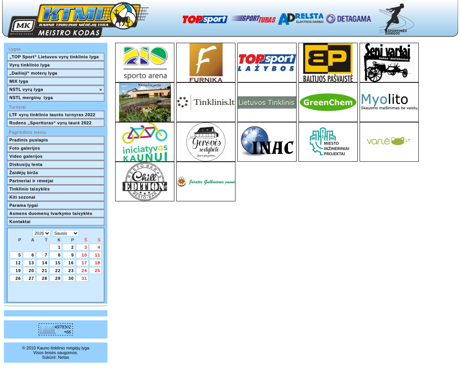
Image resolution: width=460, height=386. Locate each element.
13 (31, 262)
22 (58, 270)
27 (31, 278)
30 (71, 278)
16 (71, 262)
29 (58, 278)
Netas (63, 357)
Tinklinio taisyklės (29, 189)
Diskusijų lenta (25, 164)
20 (31, 270)
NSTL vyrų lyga (55, 89)
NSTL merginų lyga (31, 97)
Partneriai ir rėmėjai (31, 180)
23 (71, 270)
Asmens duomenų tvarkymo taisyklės (50, 213)
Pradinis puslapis (28, 140)
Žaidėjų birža (23, 172)
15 (58, 262)
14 (44, 262)
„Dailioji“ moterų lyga (33, 73)
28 (44, 278)
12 (18, 262)
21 (44, 270)
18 (97, 262)
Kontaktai (20, 221)
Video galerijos (26, 156)
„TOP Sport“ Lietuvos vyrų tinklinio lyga (54, 56)
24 (84, 270)
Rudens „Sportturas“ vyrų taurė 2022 (50, 123)
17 (84, 262)
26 (18, 278)
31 (84, 278)
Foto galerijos (24, 148)
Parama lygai (23, 205)
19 (18, 270)
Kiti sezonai (22, 197)
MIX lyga (18, 81)
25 (97, 270)
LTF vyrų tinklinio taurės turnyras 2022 (53, 114)
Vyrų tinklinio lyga (29, 65)
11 (97, 255)
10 (84, 255)
